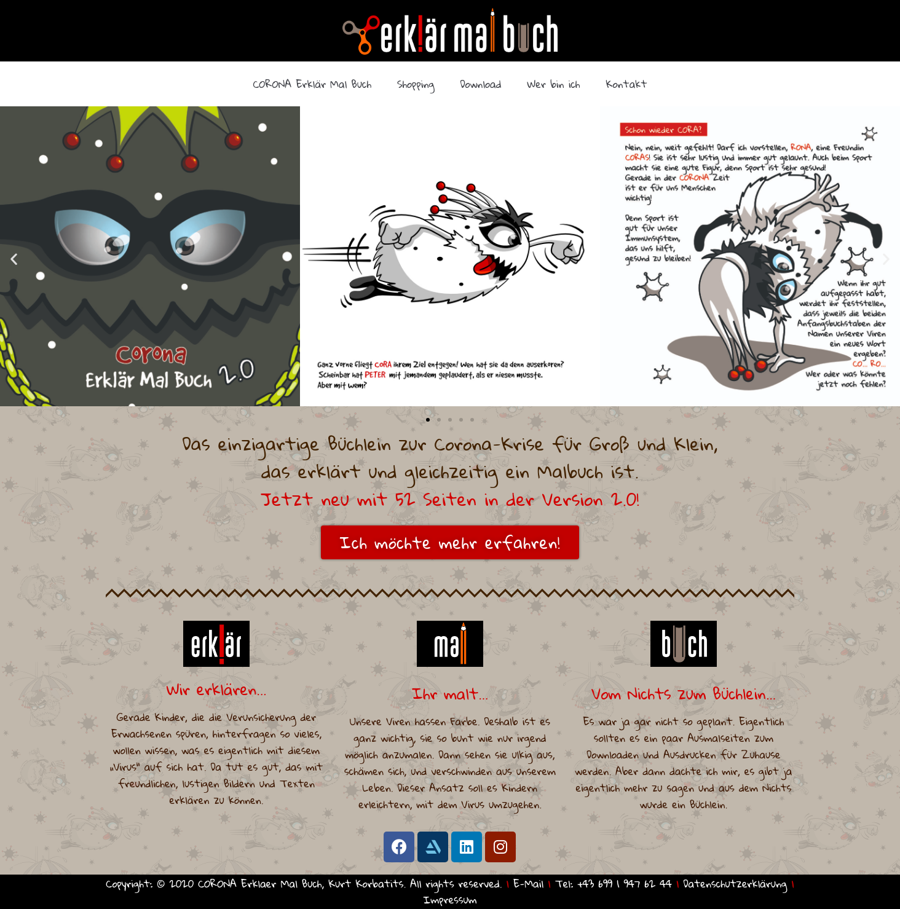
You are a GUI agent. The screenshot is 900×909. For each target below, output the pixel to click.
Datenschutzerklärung (736, 883)
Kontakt (626, 84)
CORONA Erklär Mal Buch (312, 84)
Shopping (416, 84)
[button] (428, 420)
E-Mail (528, 883)
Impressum (450, 899)
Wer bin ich (553, 84)
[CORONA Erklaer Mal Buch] (450, 31)
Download (481, 84)
